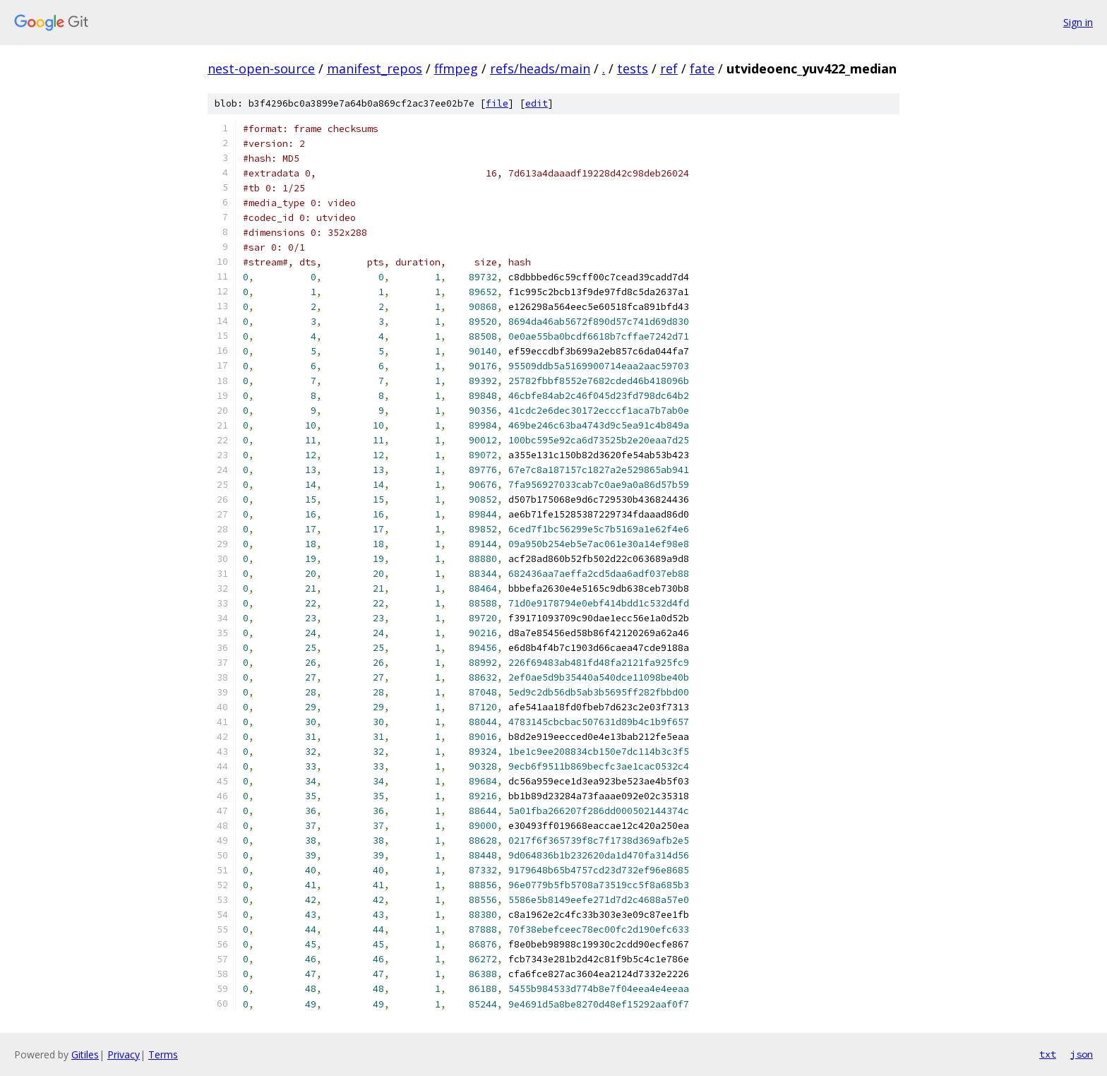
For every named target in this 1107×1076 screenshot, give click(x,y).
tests (632, 68)
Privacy (123, 1054)
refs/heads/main (540, 68)
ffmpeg (456, 68)
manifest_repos (374, 68)
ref (669, 68)
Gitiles (85, 1054)
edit (536, 103)
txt (1047, 1054)
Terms (163, 1054)
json (1081, 1054)
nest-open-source (261, 68)
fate (702, 68)
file (497, 103)
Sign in (1078, 22)
